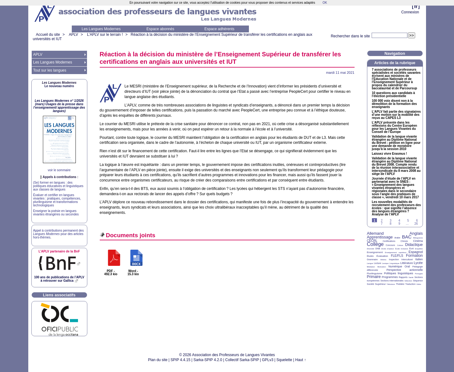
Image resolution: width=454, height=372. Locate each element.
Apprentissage (380, 237)
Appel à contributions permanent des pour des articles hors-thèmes (58, 234)
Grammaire (372, 259)
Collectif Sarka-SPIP (242, 360)
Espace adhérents (219, 29)
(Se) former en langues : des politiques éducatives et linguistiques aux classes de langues (58, 186)
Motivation (382, 267)
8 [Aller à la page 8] (391, 223)
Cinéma (418, 241)
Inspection (394, 259)
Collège (375, 244)
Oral (407, 266)
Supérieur (380, 284)
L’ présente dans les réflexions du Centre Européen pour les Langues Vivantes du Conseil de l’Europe (394, 127)
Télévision (391, 284)
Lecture (377, 263)
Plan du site (157, 360)
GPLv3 (267, 360)
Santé (411, 277)
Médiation (371, 267)
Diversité (370, 249)
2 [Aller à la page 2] (382, 220)
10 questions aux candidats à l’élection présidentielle (393, 95)
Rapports (403, 277)
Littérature (406, 263)
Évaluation (382, 256)
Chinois (404, 241)
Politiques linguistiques (398, 273)
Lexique (385, 263)
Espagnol (416, 252)
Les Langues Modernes (101, 29)
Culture (400, 245)
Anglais (416, 233)
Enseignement (375, 252)
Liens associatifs (59, 295)
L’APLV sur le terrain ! (105, 34)
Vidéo (418, 284)
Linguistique (394, 263)
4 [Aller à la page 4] (399, 220)
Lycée (418, 263)
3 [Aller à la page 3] (391, 220)
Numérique (395, 266)
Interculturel (407, 259)
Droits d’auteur (387, 249)
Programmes (390, 277)
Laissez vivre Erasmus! (389, 153)
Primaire (374, 277)
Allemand (375, 233)
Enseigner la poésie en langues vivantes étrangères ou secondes (56, 212)
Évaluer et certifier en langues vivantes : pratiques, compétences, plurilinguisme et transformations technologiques (57, 200)
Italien (419, 259)
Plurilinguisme (375, 273)
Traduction (410, 284)
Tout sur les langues (49, 70)
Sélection (408, 281)
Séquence (418, 281)
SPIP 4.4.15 (180, 360)
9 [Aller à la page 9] (399, 223)
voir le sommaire (59, 170)
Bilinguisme (418, 238)
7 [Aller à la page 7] (382, 223)
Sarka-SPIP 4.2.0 (207, 360)
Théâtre (400, 284)
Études (370, 256)
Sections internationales (391, 281)
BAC (406, 236)
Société (370, 284)
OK (325, 2)
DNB (377, 248)
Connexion (410, 12)
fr (416, 6)
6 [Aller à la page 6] (417, 220)
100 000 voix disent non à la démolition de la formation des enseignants (394, 104)
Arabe (397, 238)
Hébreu (383, 260)
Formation (414, 255)
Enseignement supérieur (395, 252)
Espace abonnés (160, 29)
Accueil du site (48, 34)
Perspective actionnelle (405, 269)
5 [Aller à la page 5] (408, 220)
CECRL (372, 241)
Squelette (284, 360)
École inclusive (401, 249)
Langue (370, 263)
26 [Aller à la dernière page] (416, 223)
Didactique (414, 245)
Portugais (419, 274)
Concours (390, 245)
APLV (73, 34)
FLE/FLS (397, 255)
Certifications (389, 241)
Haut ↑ (300, 360)
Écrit (411, 248)
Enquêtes (419, 249)
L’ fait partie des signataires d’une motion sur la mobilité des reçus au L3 (396, 115)
